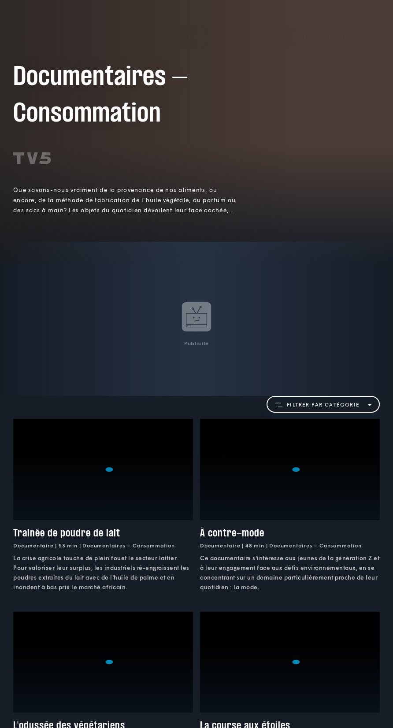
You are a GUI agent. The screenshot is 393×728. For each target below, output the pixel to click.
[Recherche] (369, 23)
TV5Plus (31, 24)
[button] (196, 23)
